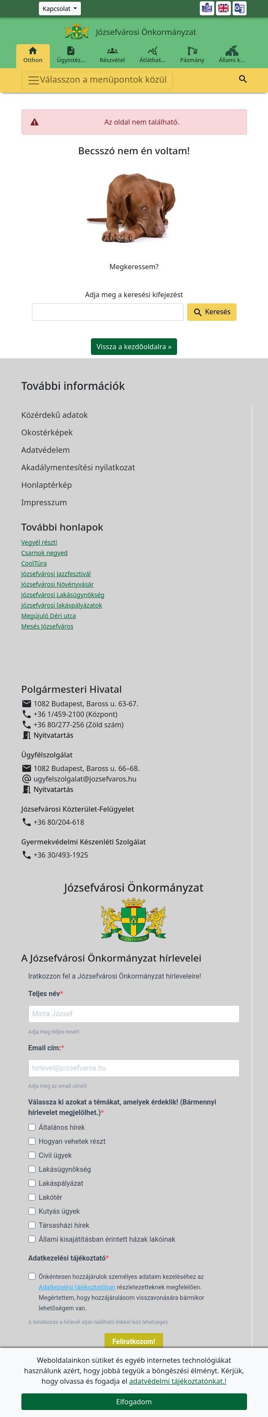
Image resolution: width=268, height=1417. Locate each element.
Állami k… (232, 54)
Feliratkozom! (133, 1341)
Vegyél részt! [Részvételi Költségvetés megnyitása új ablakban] (39, 542)
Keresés (212, 312)
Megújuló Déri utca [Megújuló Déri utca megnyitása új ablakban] (48, 615)
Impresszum (44, 502)
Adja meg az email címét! (57, 1086)
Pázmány (192, 54)
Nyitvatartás (53, 735)
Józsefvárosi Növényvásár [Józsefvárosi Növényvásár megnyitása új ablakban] (57, 584)
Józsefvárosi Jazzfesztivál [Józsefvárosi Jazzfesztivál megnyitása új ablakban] (56, 574)
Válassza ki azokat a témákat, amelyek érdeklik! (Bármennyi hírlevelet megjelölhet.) (122, 1107)
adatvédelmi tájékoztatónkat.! (177, 1381)
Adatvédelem (45, 450)
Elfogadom (134, 1402)
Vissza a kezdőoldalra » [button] (134, 346)
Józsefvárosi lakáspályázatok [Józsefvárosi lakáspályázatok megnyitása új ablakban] (61, 605)
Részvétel (112, 54)
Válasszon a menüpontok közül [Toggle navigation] (97, 80)
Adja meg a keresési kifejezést (134, 294)
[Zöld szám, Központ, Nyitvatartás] (60, 8)
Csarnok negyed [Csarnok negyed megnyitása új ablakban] (44, 553)
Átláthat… (152, 54)
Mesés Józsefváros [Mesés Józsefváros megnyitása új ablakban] (47, 626)
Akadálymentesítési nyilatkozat (78, 467)
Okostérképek (47, 432)
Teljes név (44, 994)
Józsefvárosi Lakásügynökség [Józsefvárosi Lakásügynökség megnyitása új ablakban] (62, 594)
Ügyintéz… (71, 54)
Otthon (33, 54)
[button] (243, 80)
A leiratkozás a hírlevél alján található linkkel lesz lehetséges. (99, 1322)
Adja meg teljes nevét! (54, 1032)
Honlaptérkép (46, 484)
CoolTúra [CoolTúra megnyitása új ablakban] (34, 563)
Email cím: (44, 1048)
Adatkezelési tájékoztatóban (77, 1287)
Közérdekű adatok (54, 415)
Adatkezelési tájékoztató (67, 1258)
